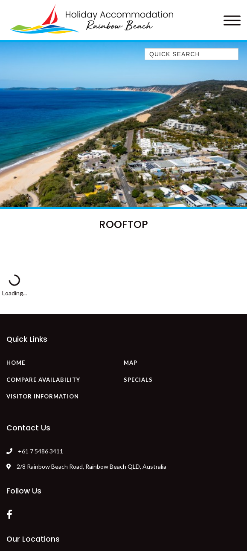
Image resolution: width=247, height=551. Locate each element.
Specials (138, 379)
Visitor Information (42, 396)
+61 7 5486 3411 (40, 451)
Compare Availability (43, 379)
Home (15, 362)
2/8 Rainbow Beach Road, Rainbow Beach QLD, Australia (86, 466)
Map (130, 362)
